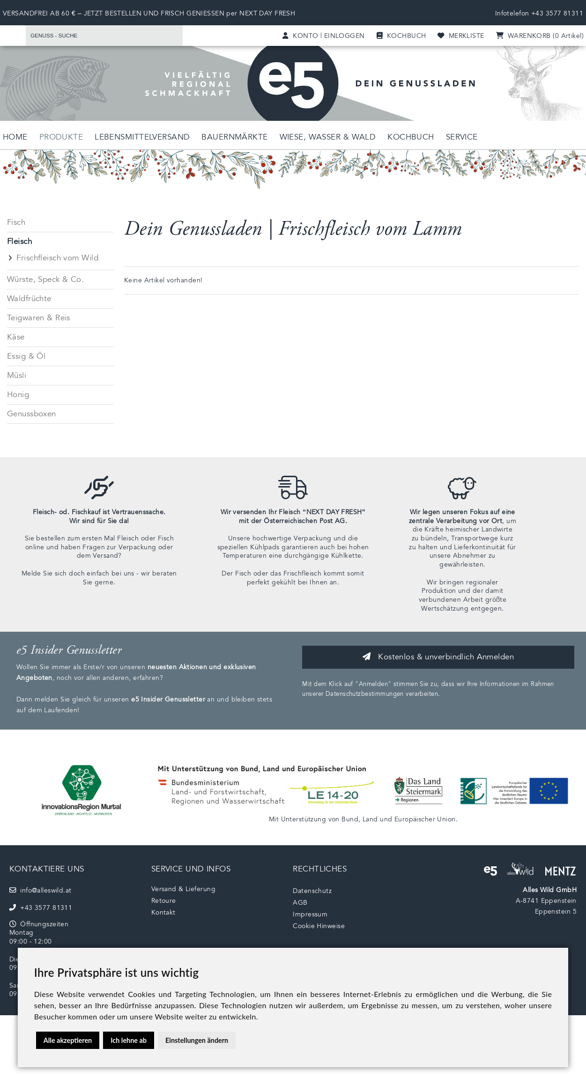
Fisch (16, 222)
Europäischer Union (425, 819)
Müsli (16, 375)
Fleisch (19, 241)
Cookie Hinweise (318, 926)
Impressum (310, 914)
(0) (540, 35)
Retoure (163, 900)
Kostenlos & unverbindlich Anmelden (438, 656)
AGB (300, 902)
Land (370, 819)
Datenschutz (312, 890)
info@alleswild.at (40, 890)
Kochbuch (410, 137)
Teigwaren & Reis (38, 317)
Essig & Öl (26, 356)
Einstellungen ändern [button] (196, 1040)
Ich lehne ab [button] (129, 1040)
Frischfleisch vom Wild (57, 257)
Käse (16, 337)
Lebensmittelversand (142, 137)
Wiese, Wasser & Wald (328, 137)
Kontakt (163, 912)
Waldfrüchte (29, 298)
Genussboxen (31, 413)
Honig (18, 394)
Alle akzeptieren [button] (68, 1040)
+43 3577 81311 (557, 13)
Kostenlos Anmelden (516, 311)
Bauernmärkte (234, 137)
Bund (349, 819)
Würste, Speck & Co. (45, 279)
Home (15, 137)
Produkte (61, 137)
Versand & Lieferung (183, 889)
